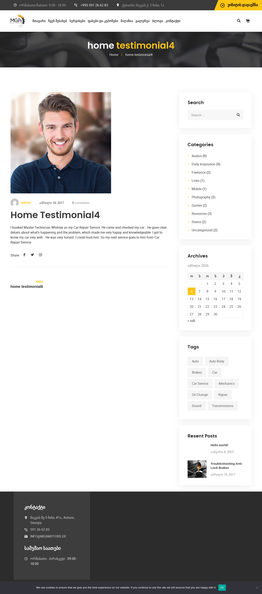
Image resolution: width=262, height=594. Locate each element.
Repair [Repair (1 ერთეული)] (223, 394)
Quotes (197, 205)
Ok (222, 587)
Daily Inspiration (203, 164)
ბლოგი (157, 21)
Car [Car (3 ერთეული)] (214, 372)
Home (113, 54)
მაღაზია (127, 21)
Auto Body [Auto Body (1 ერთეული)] (216, 361)
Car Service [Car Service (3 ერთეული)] (200, 383)
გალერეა (142, 21)
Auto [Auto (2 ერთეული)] (195, 361)
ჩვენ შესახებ (57, 21)
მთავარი (39, 21)
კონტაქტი (173, 21)
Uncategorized (202, 230)
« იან (191, 320)
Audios (197, 156)
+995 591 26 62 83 (94, 5)
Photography (201, 197)
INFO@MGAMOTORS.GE (48, 536)
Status (196, 222)
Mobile (197, 189)
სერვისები (77, 21)
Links (196, 180)
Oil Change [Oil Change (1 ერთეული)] (200, 394)
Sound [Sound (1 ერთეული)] (196, 405)
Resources (199, 213)
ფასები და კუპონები (103, 21)
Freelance (199, 172)
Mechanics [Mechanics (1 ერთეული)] (227, 383)
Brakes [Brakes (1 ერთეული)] (197, 372)
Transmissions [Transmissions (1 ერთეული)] (222, 405)
